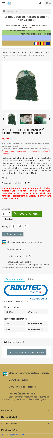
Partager (13, 226)
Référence (9, 301)
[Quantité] (5, 214)
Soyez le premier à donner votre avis (26, 352)
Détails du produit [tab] (14, 279)
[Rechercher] (26, 11)
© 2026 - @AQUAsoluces (13, 434)
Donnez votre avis (12, 234)
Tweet (19, 226)
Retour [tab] (31, 279)
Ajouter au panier (26, 213)
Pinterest (26, 226)
